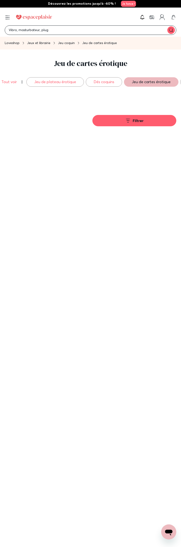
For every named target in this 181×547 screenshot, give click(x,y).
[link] (127, 4)
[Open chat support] (168, 531)
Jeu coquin (66, 43)
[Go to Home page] (34, 17)
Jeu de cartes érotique (151, 81)
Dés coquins (104, 81)
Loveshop (12, 43)
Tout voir (9, 81)
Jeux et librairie (38, 43)
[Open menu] (7, 17)
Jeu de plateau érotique (55, 81)
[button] (142, 17)
